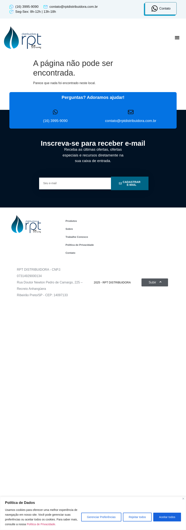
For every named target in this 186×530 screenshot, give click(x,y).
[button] (177, 37)
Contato (70, 252)
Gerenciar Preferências (101, 517)
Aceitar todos (167, 517)
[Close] (183, 499)
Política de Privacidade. (41, 524)
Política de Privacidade (79, 244)
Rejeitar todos (137, 517)
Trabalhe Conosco (76, 236)
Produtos (71, 220)
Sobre (69, 228)
